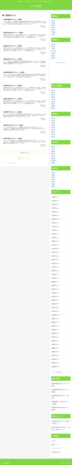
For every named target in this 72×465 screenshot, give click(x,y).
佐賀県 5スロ (55, 204)
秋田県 (53, 177)
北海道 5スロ (55, 211)
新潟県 (53, 118)
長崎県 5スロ (55, 340)
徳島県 (53, 104)
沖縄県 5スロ (55, 300)
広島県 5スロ (55, 274)
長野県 (53, 125)
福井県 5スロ (55, 318)
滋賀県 (53, 29)
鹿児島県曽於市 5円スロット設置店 (60, 385)
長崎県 (53, 158)
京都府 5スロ (55, 200)
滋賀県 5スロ (55, 304)
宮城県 (53, 184)
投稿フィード (55, 444)
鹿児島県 (53, 160)
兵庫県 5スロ (55, 208)
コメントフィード (56, 448)
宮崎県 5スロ (55, 241)
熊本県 (53, 153)
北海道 (53, 172)
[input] (60, 372)
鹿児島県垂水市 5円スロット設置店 (60, 397)
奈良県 (53, 27)
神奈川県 (53, 51)
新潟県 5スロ (55, 289)
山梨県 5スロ (55, 256)
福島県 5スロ (55, 326)
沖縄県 (53, 162)
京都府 (53, 25)
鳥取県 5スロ (55, 363)
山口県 (53, 99)
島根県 (53, 97)
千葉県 (53, 49)
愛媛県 (53, 106)
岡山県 (53, 90)
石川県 (53, 134)
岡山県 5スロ (55, 263)
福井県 (53, 136)
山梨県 (53, 123)
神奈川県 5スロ (55, 315)
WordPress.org (55, 452)
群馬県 (53, 58)
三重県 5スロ (55, 197)
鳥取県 (53, 94)
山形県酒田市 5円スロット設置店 (60, 421)
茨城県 (53, 53)
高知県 (53, 108)
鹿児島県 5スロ (55, 366)
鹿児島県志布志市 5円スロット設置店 (60, 408)
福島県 (53, 186)
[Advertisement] (60, 72)
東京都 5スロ (55, 293)
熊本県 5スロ (55, 307)
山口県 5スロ (55, 248)
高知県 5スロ (55, 359)
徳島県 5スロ (55, 278)
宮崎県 (53, 151)
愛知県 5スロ (55, 285)
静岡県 (53, 129)
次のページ (25, 155)
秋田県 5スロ (55, 329)
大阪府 (53, 20)
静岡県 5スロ (55, 352)
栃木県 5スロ (55, 296)
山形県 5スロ (55, 252)
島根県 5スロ (55, 270)
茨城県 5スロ (55, 337)
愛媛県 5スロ (55, 282)
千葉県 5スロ (55, 215)
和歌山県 (53, 32)
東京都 (53, 44)
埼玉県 (53, 46)
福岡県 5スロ (55, 322)
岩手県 (53, 179)
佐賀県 (53, 156)
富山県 (53, 120)
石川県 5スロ (55, 311)
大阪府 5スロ (55, 230)
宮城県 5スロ (55, 237)
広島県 (53, 92)
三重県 (53, 34)
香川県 (53, 101)
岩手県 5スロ (55, 267)
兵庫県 (53, 23)
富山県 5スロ (55, 245)
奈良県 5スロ (55, 234)
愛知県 (53, 132)
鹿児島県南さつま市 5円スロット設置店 (60, 403)
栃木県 (53, 55)
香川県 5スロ (55, 355)
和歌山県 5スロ (55, 219)
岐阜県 (53, 127)
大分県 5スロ (55, 226)
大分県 (53, 149)
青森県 (53, 175)
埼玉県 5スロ (55, 223)
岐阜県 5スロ (55, 259)
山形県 (53, 181)
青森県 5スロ (55, 348)
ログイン (54, 441)
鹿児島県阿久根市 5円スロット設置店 (60, 391)
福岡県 (53, 146)
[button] (69, 372)
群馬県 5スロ (55, 333)
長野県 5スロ (55, 344)
